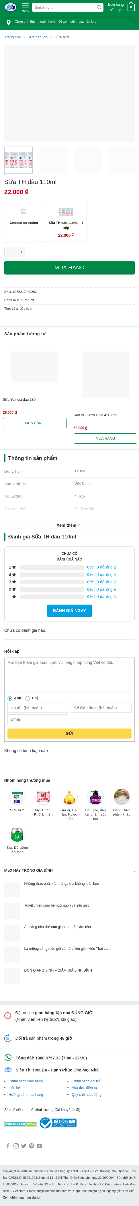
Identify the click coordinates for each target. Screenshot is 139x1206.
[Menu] (25, 7)
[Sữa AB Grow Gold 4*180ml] (105, 375)
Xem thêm (68, 525)
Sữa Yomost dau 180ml (21, 400)
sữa (15, 308)
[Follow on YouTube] (39, 1146)
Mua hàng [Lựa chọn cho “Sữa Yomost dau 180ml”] (34, 423)
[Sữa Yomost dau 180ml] (34, 367)
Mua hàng (69, 268)
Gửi (69, 733)
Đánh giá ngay (69, 610)
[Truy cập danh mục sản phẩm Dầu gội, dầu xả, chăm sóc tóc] (96, 807)
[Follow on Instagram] (16, 1146)
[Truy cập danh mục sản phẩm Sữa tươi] (17, 803)
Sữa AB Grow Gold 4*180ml (95, 415)
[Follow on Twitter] (23, 1146)
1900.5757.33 (47, 1058)
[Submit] (99, 7)
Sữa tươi (62, 37)
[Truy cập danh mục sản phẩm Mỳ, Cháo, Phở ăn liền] (43, 805)
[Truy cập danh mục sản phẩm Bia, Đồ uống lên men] (17, 842)
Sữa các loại (38, 37)
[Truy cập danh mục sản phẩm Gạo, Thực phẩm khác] (122, 805)
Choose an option (24, 222)
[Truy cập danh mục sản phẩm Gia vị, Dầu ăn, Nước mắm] (69, 807)
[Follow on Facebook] (8, 1146)
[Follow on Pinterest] (31, 1146)
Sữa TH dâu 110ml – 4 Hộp (66, 225)
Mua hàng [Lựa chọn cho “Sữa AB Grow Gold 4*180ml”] (105, 439)
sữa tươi (25, 308)
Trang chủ (12, 37)
